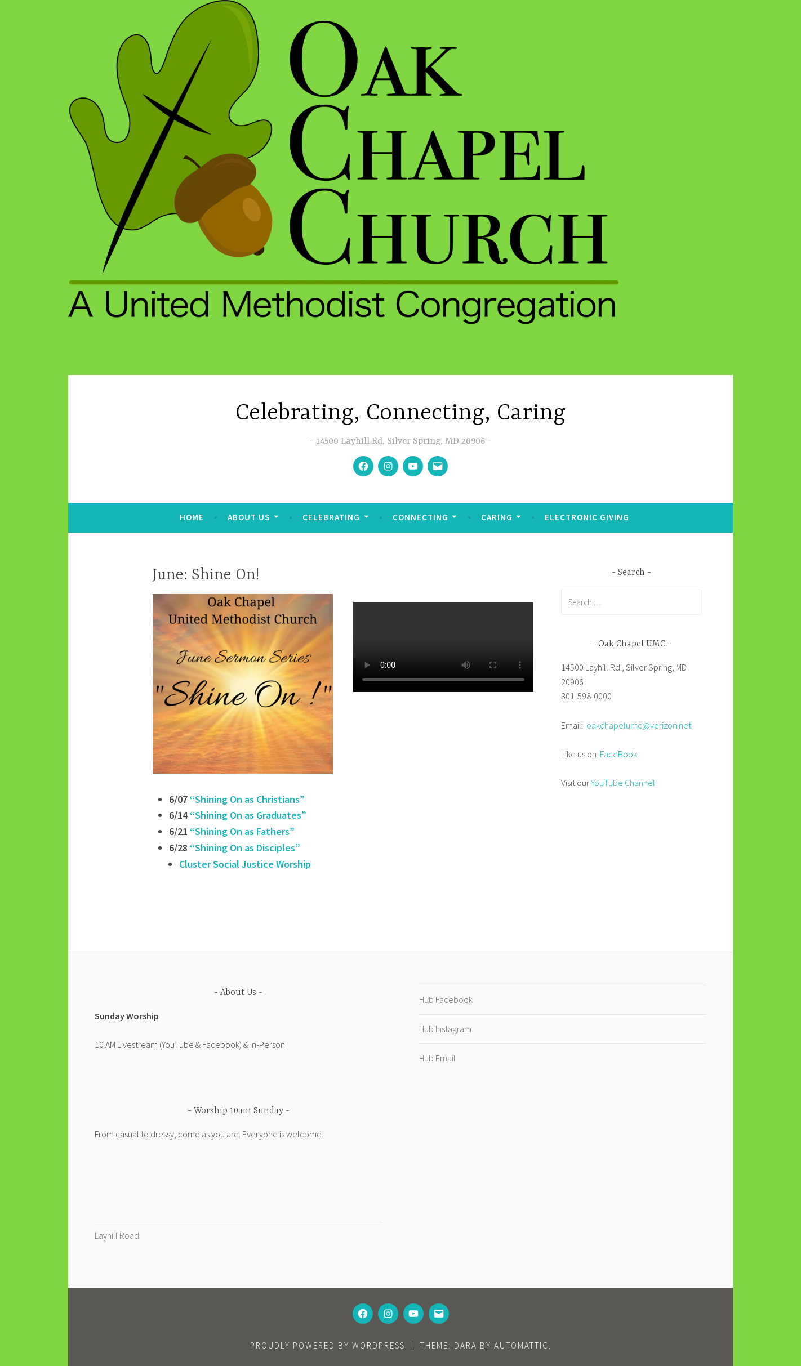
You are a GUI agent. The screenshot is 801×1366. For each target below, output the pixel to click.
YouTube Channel (623, 782)
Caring (497, 517)
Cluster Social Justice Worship (245, 864)
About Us (249, 517)
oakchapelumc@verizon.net (638, 725)
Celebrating (331, 517)
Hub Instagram (445, 1028)
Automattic (521, 1345)
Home (192, 517)
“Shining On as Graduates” (247, 815)
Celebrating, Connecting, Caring (400, 413)
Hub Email (437, 1058)
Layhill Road (117, 1235)
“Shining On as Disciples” (245, 847)
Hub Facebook (446, 999)
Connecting (420, 517)
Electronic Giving (587, 517)
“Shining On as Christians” (247, 799)
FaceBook (618, 754)
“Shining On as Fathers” (242, 831)
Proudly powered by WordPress (327, 1345)
